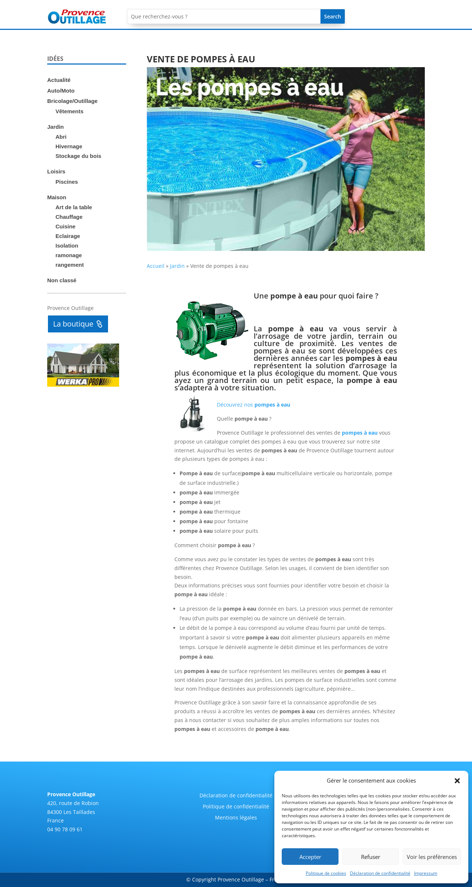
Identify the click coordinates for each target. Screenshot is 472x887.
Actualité (58, 80)
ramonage (69, 255)
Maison (56, 197)
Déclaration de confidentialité (380, 873)
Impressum (425, 873)
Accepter (310, 856)
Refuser (370, 856)
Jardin (55, 127)
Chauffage (69, 217)
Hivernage (69, 146)
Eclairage (68, 236)
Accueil (155, 265)
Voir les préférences (432, 856)
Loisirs (56, 171)
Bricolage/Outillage (72, 101)
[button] (457, 780)
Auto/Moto (60, 90)
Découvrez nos (253, 404)
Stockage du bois (78, 156)
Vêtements (70, 111)
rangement (70, 265)
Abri (61, 137)
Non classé (61, 280)
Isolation (67, 245)
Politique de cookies (326, 873)
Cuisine (66, 226)
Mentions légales (236, 818)
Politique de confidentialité (236, 807)
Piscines (67, 182)
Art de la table (74, 207)
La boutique (73, 324)
